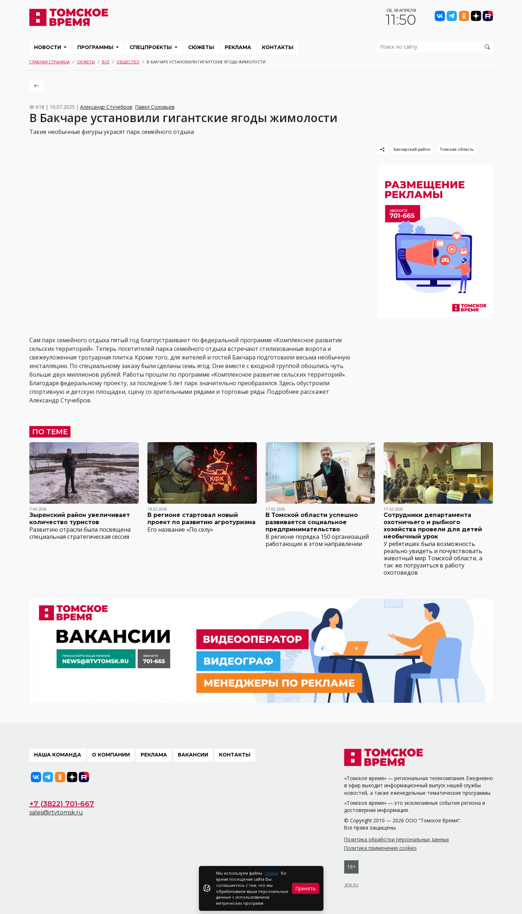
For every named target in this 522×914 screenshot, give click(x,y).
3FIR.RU (351, 885)
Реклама (238, 47)
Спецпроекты (151, 47)
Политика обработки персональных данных (396, 839)
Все (105, 61)
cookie (271, 873)
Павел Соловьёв (155, 106)
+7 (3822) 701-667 (61, 803)
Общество (128, 61)
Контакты (277, 47)
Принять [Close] (305, 888)
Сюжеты (201, 47)
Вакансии (193, 755)
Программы (96, 47)
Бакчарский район (412, 149)
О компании (111, 755)
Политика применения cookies (380, 848)
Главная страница (49, 61)
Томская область (457, 149)
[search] (435, 46)
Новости (48, 47)
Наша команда (57, 755)
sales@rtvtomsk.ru (56, 812)
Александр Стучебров (106, 106)
